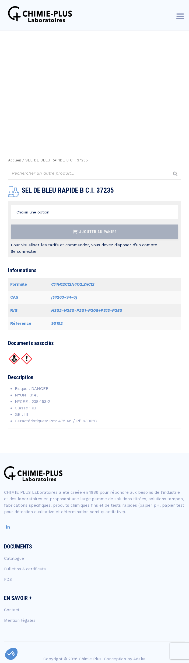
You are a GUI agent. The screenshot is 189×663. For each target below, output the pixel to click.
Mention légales (20, 620)
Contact (11, 609)
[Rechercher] (175, 174)
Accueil (14, 160)
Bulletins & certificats (25, 569)
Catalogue (14, 558)
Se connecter (24, 251)
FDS (8, 579)
